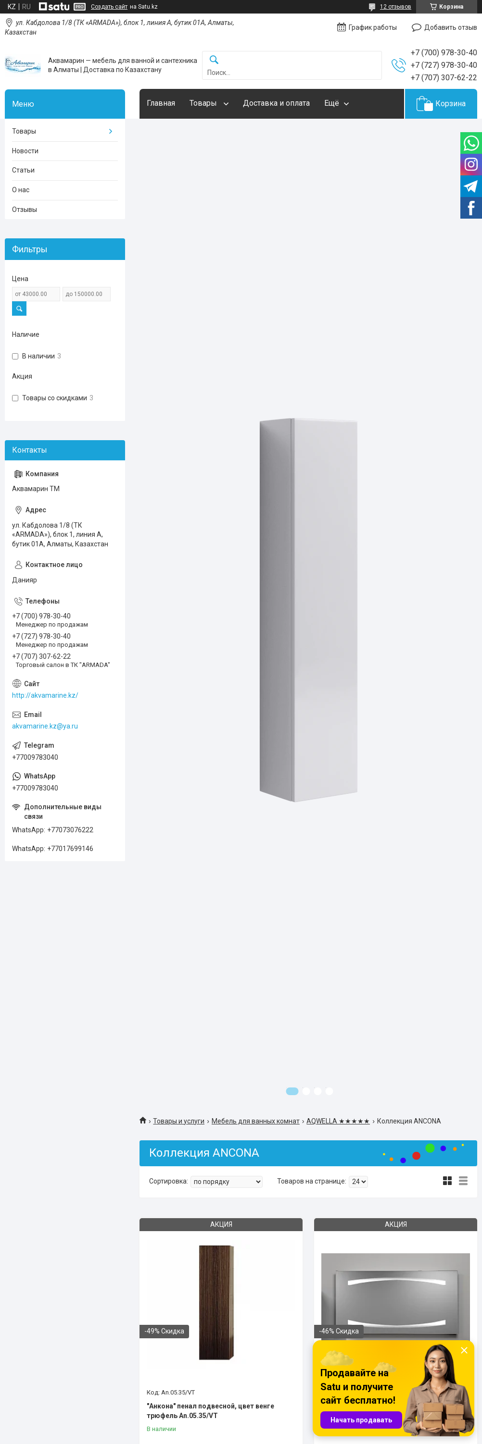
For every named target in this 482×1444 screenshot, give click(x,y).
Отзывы (24, 209)
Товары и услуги (178, 1121)
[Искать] (214, 60)
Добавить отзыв (450, 27)
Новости (25, 151)
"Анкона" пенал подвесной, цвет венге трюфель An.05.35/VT (210, 1410)
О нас (20, 190)
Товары (204, 103)
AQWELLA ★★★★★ (338, 1121)
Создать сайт (109, 6)
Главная (161, 103)
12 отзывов (395, 6)
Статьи (23, 170)
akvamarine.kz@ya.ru (45, 726)
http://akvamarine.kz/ (45, 695)
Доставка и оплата (276, 103)
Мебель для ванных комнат (256, 1121)
